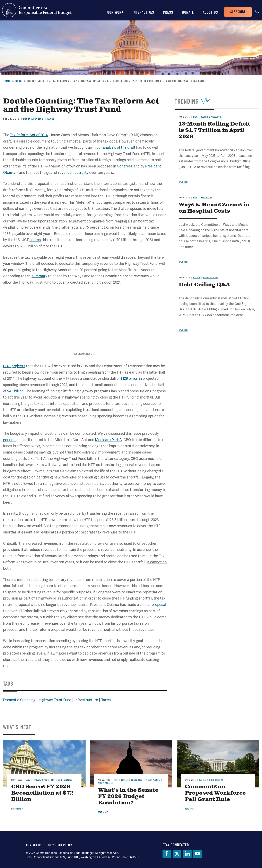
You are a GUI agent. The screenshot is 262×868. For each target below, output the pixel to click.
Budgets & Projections (211, 117)
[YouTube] (197, 854)
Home (7, 81)
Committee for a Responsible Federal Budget (37, 10)
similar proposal (153, 604)
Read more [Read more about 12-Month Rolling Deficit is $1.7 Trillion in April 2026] (184, 182)
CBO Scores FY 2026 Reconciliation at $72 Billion (42, 793)
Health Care (206, 197)
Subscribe (238, 12)
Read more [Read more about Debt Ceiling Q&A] (184, 330)
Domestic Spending (19, 699)
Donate (188, 12)
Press (168, 12)
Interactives (143, 12)
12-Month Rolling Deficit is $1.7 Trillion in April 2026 (214, 130)
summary (39, 276)
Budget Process (210, 277)
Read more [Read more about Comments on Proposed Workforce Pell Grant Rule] (190, 808)
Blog (18, 81)
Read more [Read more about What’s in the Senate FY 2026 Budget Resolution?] (103, 812)
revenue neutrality (73, 172)
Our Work (115, 12)
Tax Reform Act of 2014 (29, 135)
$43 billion (15, 391)
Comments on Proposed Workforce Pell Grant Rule (215, 793)
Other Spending (33, 119)
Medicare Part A (108, 439)
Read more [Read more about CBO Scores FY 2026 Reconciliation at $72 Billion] (16, 808)
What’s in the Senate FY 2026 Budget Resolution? (128, 796)
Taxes (50, 119)
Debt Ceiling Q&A (204, 284)
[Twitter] (177, 854)
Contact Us (34, 845)
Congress (125, 166)
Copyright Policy (60, 845)
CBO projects (14, 366)
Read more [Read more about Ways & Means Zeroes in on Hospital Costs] (184, 262)
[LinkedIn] (187, 854)
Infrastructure (86, 699)
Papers (196, 277)
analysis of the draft (119, 147)
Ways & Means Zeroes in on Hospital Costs (214, 208)
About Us (210, 12)
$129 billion (129, 378)
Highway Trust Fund (55, 699)
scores (35, 239)
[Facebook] (167, 854)
